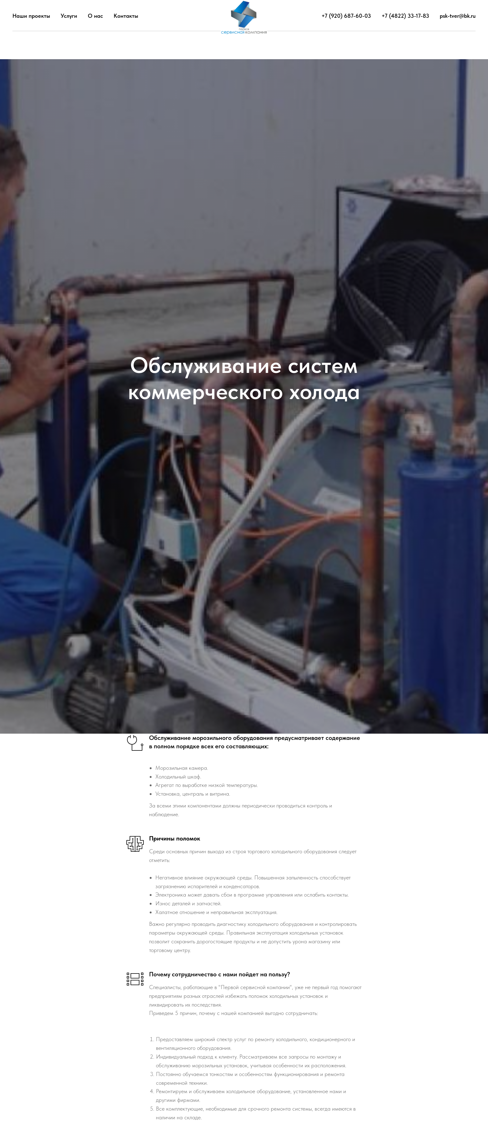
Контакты (126, 15)
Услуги (69, 15)
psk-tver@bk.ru (458, 15)
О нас (95, 15)
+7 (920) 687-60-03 (346, 15)
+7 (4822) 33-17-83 (405, 15)
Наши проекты (31, 15)
